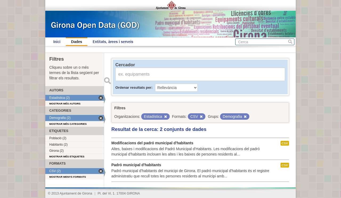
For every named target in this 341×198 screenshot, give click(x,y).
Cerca (290, 42)
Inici (56, 41)
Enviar (107, 81)
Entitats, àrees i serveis (113, 41)
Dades (76, 41)
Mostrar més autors (64, 103)
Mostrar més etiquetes (66, 156)
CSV (285, 143)
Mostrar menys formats (67, 176)
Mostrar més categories (68, 123)
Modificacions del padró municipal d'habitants (152, 143)
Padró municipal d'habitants (136, 165)
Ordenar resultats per (133, 88)
